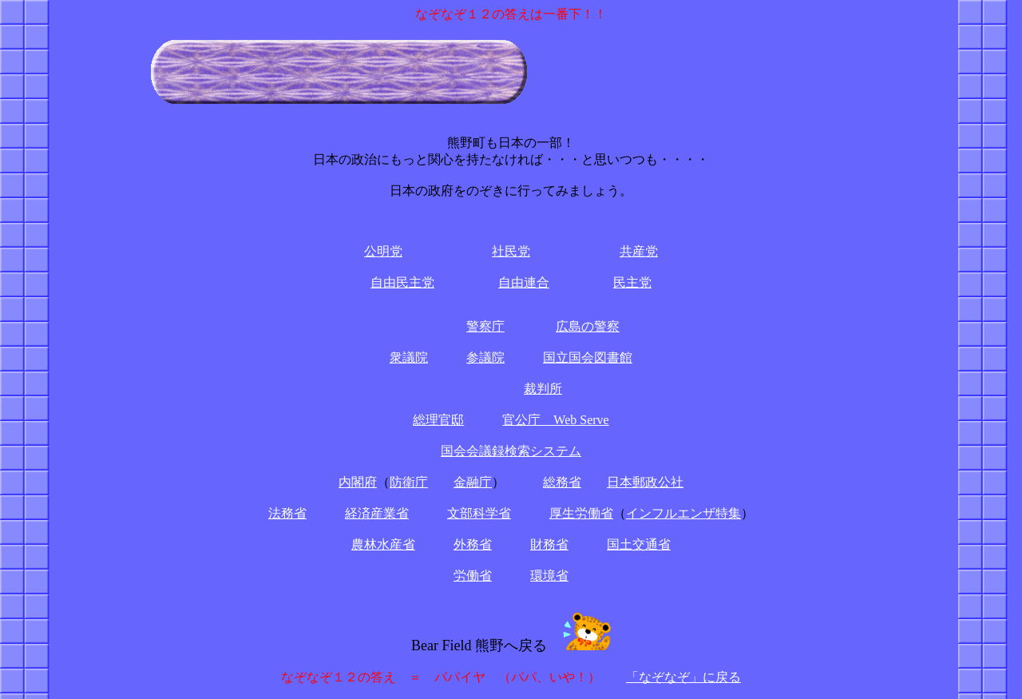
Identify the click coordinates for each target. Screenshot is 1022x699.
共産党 (639, 251)
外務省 (473, 544)
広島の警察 (588, 326)
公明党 (383, 251)
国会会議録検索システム (511, 451)
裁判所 (543, 388)
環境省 (549, 575)
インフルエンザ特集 (683, 513)
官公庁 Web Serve (555, 420)
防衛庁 (409, 482)
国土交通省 (639, 544)
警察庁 (485, 326)
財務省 (549, 544)
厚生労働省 (581, 513)
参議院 (485, 357)
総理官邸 (438, 420)
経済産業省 (377, 513)
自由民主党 (402, 282)
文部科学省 (479, 513)
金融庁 (473, 482)
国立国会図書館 (587, 357)
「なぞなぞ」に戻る (683, 677)
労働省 (473, 575)
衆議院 (409, 357)
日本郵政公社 (645, 482)
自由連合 (523, 282)
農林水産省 (383, 544)
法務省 (287, 513)
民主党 (632, 282)
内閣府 (358, 482)
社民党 (511, 251)
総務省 (562, 482)
